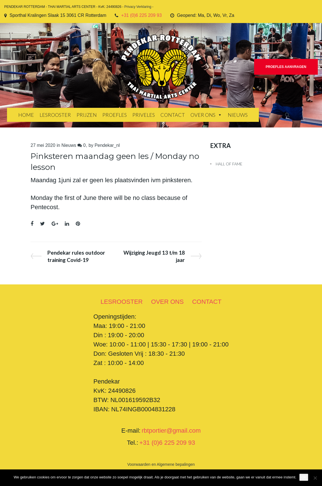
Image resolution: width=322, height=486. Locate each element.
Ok (304, 477)
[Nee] (315, 478)
